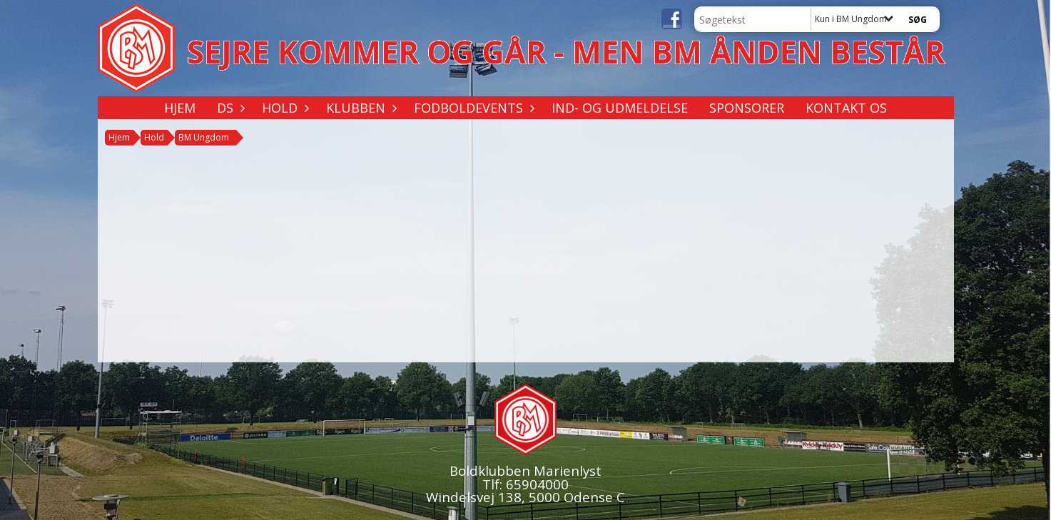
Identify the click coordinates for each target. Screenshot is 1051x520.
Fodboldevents (472, 107)
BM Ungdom (203, 137)
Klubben (359, 107)
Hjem (180, 107)
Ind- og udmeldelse (620, 107)
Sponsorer (746, 107)
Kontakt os (846, 107)
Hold (283, 107)
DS (228, 107)
